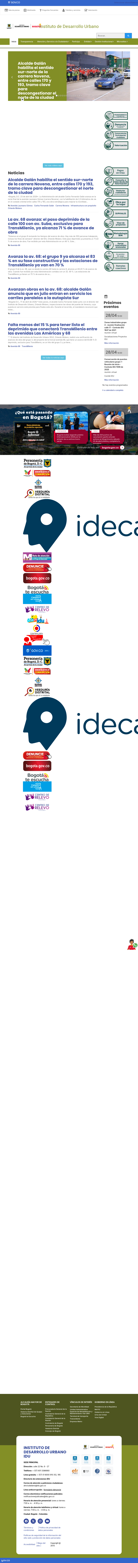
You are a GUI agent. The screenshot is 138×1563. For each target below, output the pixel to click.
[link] (26, 1521)
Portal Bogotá (26, 1409)
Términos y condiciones (29, 1528)
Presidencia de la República (106, 1407)
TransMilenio (27, 346)
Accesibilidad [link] (29, 1544)
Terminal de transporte (79, 1416)
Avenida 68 (15, 245)
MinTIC (97, 1409)
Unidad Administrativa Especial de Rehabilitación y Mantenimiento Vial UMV (81, 1411)
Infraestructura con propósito (83, 205)
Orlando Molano (15, 208)
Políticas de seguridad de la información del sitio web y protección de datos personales (42, 1536)
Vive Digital (99, 1417)
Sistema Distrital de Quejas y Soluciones (31, 1413)
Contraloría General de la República (55, 1415)
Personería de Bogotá (54, 1426)
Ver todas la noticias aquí (53, 358)
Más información (111, 343)
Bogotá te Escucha (28, 1416)
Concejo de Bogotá (52, 1431)
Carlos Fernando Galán (44, 205)
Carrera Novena (62, 205)
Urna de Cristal (101, 1415)
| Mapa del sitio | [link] (40, 1544)
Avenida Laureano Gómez (21, 205)
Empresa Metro (76, 1421)
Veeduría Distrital (52, 1428)
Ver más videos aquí (53, 165)
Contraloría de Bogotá (54, 1423)
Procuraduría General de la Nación (56, 1410)
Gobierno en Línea (102, 1412)
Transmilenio (75, 1419)
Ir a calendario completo (112, 390)
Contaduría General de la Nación (55, 1419)
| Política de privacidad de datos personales (49, 1528)
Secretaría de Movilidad (79, 1407)
